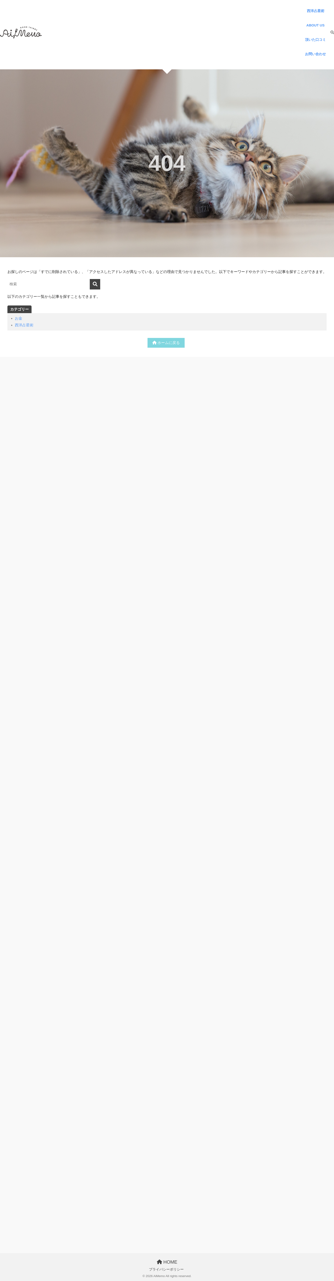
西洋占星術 (24, 325)
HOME (167, 1262)
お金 (18, 318)
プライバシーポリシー (166, 1269)
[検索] (330, 32)
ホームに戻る (166, 343)
